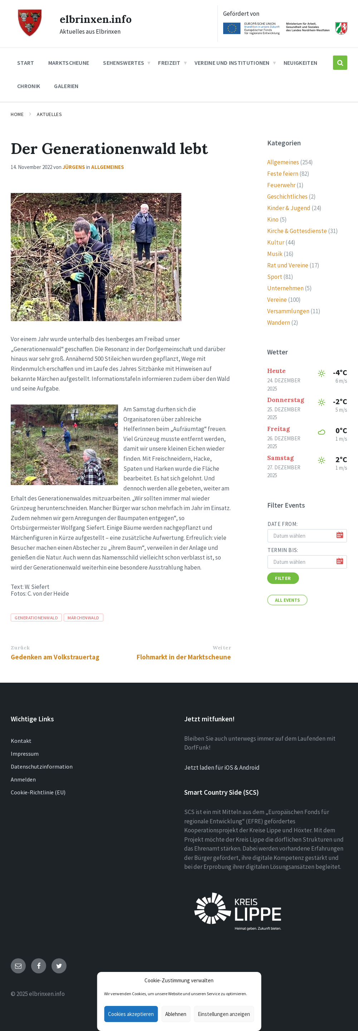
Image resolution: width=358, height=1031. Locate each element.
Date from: (283, 524)
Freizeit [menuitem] (169, 62)
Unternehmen (285, 288)
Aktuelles (49, 114)
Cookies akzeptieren (131, 1014)
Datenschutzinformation (42, 766)
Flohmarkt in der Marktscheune (184, 657)
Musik (275, 254)
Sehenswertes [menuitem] (123, 62)
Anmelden (23, 779)
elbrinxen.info (95, 19)
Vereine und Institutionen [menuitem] (232, 62)
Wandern (278, 322)
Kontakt (21, 740)
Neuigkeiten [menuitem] (301, 62)
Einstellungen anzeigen (224, 1014)
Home (17, 114)
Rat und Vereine (287, 265)
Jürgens (74, 167)
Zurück (20, 647)
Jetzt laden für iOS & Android (222, 767)
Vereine (277, 300)
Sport (274, 277)
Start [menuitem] (25, 62)
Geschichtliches (287, 196)
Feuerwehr (281, 185)
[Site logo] (30, 35)
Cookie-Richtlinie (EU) (38, 792)
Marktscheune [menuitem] (68, 62)
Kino (273, 219)
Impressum (25, 753)
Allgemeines (107, 167)
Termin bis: (283, 550)
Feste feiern (282, 174)
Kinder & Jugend (288, 208)
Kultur (275, 242)
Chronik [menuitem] (28, 85)
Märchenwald (83, 617)
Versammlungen (288, 311)
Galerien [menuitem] (66, 85)
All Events (287, 600)
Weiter (221, 647)
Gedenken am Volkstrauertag (55, 657)
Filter (283, 578)
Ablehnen (175, 1014)
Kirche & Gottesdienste (297, 231)
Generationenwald (36, 617)
